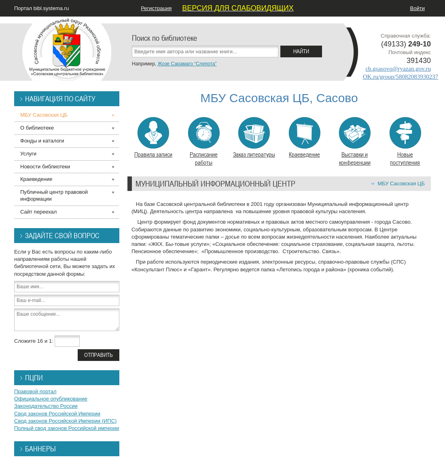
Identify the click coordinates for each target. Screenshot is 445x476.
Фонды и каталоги (42, 141)
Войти (417, 8)
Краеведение (304, 137)
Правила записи (153, 137)
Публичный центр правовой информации (54, 195)
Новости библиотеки (45, 167)
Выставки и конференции (355, 141)
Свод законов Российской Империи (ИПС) (65, 421)
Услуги (28, 154)
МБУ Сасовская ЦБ (401, 183)
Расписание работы (204, 141)
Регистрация (156, 8)
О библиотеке (37, 128)
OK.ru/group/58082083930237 (400, 76)
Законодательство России (46, 406)
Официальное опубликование (50, 399)
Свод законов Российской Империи (57, 414)
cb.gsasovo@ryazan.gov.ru (398, 68)
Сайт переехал (38, 212)
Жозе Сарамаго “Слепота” (186, 64)
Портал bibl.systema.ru (41, 8)
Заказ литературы (254, 137)
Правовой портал (35, 391)
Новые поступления (405, 141)
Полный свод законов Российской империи (66, 428)
